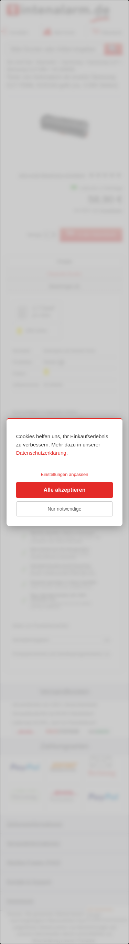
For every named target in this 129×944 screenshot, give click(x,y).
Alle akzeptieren (65, 490)
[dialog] (64, 472)
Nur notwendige (64, 509)
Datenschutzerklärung (41, 453)
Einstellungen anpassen (64, 474)
